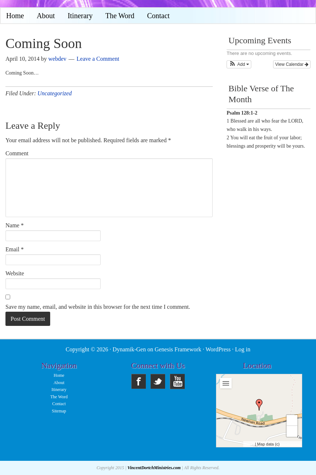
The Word (59, 396)
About (58, 382)
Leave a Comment (98, 59)
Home (58, 375)
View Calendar (291, 64)
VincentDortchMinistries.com (153, 467)
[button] (239, 64)
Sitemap (59, 411)
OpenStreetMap (290, 444)
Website (14, 273)
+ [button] (292, 420)
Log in (242, 349)
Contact (58, 403)
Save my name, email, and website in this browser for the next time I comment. (97, 307)
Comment (16, 153)
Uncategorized (54, 93)
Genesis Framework (178, 349)
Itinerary (58, 389)
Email (14, 249)
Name (14, 225)
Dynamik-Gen (129, 349)
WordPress (218, 349)
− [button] (292, 431)
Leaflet (249, 444)
